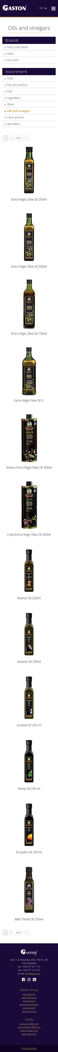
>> (27, 138)
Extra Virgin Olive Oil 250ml (29, 199)
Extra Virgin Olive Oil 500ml (29, 266)
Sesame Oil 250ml (29, 661)
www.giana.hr (29, 1007)
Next (18, 138)
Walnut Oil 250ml (29, 598)
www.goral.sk (29, 994)
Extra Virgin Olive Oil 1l (29, 400)
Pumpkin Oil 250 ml (29, 852)
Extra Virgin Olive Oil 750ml (29, 333)
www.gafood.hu (29, 997)
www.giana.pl (29, 1000)
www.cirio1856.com (29, 1023)
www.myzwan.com (29, 1030)
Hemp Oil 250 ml (29, 789)
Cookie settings (29, 1048)
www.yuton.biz (29, 1011)
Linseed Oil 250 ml (29, 725)
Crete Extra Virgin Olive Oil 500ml (29, 534)
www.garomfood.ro (29, 1004)
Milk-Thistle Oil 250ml (29, 919)
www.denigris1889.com (29, 1027)
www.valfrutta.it (29, 1034)
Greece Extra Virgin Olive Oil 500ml (29, 467)
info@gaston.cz (32, 973)
